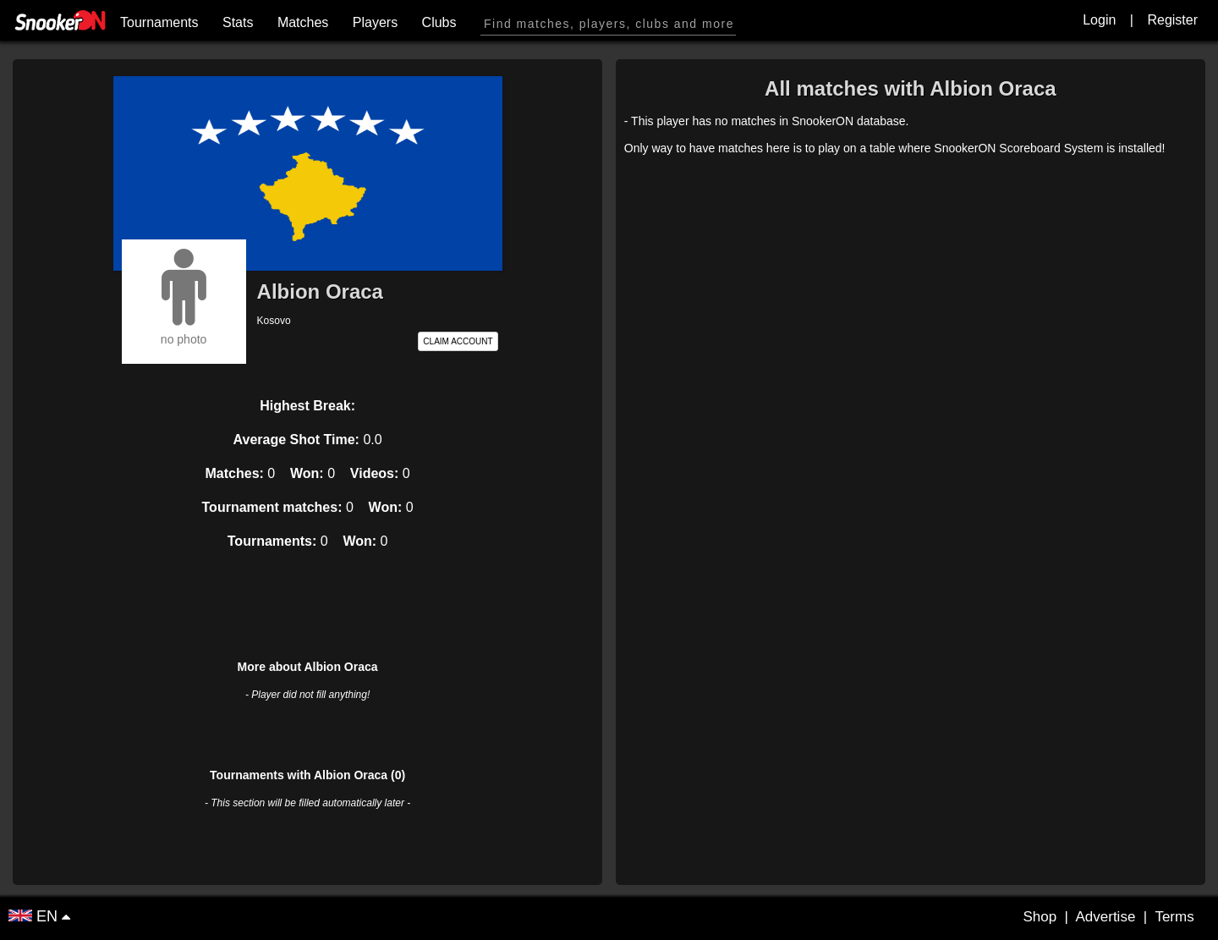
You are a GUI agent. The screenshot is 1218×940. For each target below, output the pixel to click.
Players (375, 22)
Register (1172, 20)
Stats (237, 22)
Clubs (439, 22)
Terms (1174, 917)
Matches (302, 22)
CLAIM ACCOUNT (457, 341)
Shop (1039, 917)
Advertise (1105, 917)
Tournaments (159, 22)
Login (1099, 20)
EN (35, 916)
